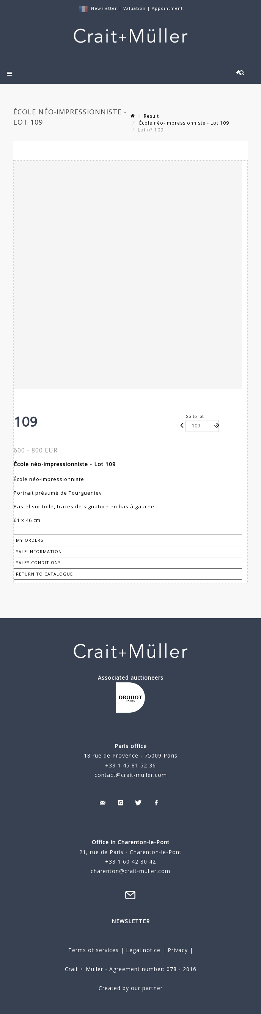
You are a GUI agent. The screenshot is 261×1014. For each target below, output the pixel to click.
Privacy (177, 950)
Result (151, 116)
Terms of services (93, 950)
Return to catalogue (44, 574)
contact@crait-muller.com (130, 774)
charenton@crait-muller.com (130, 871)
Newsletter (104, 8)
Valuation (134, 8)
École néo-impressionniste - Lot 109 (183, 123)
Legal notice (143, 950)
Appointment (167, 8)
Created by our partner (131, 988)
